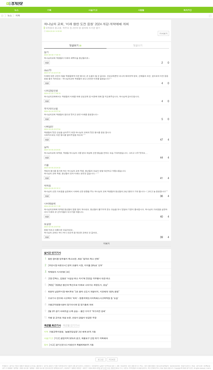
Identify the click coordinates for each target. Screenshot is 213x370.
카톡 (57, 36)
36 (161, 196)
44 (161, 157)
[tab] (52, 325)
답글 (47, 62)
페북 (46, 36)
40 (161, 216)
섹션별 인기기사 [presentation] (71, 325)
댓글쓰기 (137, 45)
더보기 (106, 243)
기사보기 (163, 33)
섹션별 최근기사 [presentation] (52, 325)
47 (161, 139)
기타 (62, 36)
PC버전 (112, 359)
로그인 (100, 359)
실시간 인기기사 (52, 252)
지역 (17, 15)
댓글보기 (75, 45)
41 (161, 178)
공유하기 (210, 15)
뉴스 (9, 15)
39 (161, 237)
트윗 (51, 36)
